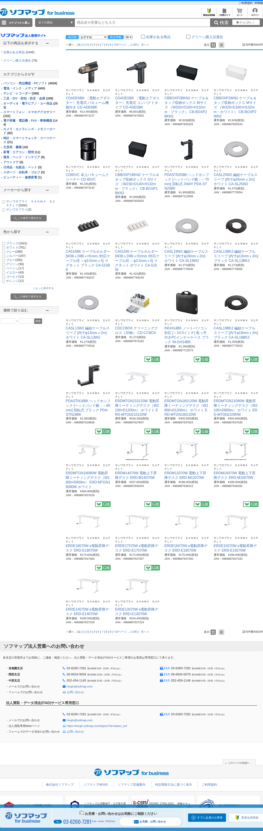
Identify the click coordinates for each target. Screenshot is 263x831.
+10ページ (120, 44)
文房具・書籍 (15, 147)
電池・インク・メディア (24, 88)
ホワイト (16, 247)
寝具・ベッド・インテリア (24, 157)
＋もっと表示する (43, 288)
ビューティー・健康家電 (22, 177)
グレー (14, 251)
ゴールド (15, 276)
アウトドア (13, 162)
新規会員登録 (209, 14)
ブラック (16, 243)
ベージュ (15, 268)
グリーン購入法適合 (20, 60)
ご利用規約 (246, 3)
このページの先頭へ (239, 763)
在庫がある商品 (18, 52)
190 (134, 44)
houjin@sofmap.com (80, 686)
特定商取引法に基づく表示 (173, 784)
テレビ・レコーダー (21, 93)
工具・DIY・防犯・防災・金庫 (28, 98)
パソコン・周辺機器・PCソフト (30, 83)
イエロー (15, 272)
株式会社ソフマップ (60, 784)
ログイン (255, 14)
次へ (144, 44)
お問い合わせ (75, 692)
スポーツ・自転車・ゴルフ (24, 172)
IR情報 (258, 3)
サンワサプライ (18, 209)
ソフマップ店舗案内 (131, 784)
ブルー (14, 260)
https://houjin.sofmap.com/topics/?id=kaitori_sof (97, 726)
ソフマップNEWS (96, 784)
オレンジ (15, 280)
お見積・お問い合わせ (150, 821)
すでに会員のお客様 (210, 817)
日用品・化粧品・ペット (22, 167)
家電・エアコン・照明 (21, 152)
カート (240, 14)
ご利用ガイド (224, 14)
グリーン (15, 264)
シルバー (16, 255)
